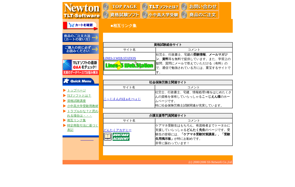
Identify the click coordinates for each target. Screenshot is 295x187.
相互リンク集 (76, 120)
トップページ (76, 90)
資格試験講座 (76, 101)
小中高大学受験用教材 (82, 106)
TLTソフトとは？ (79, 95)
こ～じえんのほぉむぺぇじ (122, 99)
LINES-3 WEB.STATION (120, 58)
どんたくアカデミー (118, 130)
